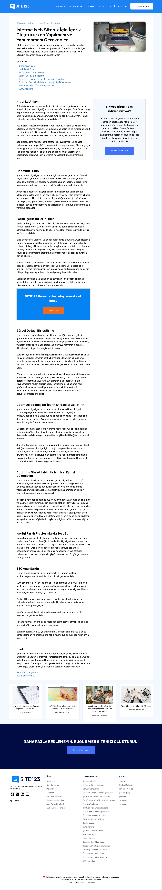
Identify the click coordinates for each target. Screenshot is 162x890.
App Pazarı (55, 804)
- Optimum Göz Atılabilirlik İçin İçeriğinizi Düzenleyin (43, 82)
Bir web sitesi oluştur (119, 151)
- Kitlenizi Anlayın (25, 66)
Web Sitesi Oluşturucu (50, 23)
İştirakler (122, 796)
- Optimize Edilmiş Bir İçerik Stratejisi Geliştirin (40, 79)
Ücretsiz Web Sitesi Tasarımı (95, 857)
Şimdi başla (53, 311)
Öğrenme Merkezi (25, 23)
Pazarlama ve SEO (25, 675)
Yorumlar (50, 793)
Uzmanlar (123, 800)
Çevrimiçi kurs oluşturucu (93, 842)
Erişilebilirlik (90, 882)
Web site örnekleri (54, 796)
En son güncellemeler (55, 808)
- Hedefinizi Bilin (25, 69)
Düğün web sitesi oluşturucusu (96, 812)
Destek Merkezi (125, 785)
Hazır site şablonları (55, 800)
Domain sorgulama (91, 789)
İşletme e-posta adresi (93, 831)
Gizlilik (76, 882)
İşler (124, 793)
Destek (102, 6)
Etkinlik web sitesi (90, 804)
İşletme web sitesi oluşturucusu (96, 796)
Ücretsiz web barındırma (93, 853)
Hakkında (122, 781)
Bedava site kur (89, 781)
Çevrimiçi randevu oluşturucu (95, 850)
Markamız (123, 804)
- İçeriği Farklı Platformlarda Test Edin (36, 85)
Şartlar (69, 882)
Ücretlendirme (75, 6)
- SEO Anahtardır (25, 88)
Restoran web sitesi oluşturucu (96, 846)
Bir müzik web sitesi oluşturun (95, 808)
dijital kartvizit (89, 827)
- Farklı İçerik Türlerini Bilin (30, 72)
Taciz (82, 882)
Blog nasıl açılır (89, 834)
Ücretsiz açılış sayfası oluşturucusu (98, 793)
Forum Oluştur (89, 838)
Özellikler (50, 789)
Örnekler (91, 6)
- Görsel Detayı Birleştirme (30, 75)
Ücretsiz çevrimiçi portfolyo (95, 815)
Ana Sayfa (60, 6)
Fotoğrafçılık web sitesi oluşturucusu (99, 800)
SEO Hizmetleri (89, 861)
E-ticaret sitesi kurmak (93, 785)
